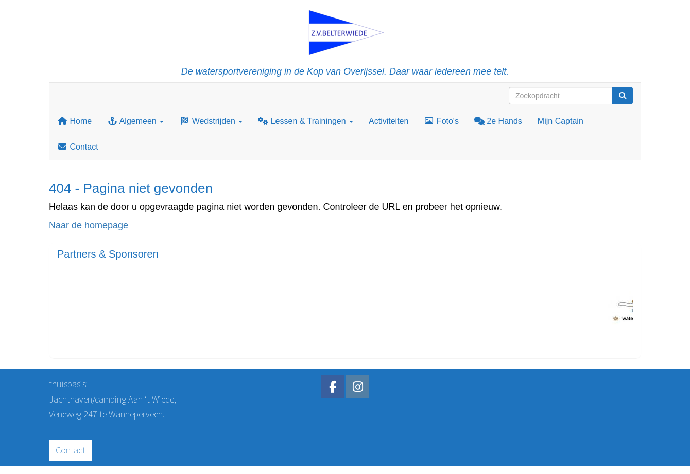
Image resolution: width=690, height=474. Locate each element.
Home (74, 121)
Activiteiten (388, 121)
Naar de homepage (88, 225)
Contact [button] (70, 450)
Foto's (441, 121)
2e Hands (498, 121)
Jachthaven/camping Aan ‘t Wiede (111, 399)
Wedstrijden (211, 121)
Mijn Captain (560, 121)
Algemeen (135, 121)
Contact (77, 146)
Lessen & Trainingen (305, 121)
